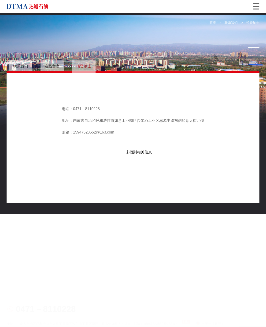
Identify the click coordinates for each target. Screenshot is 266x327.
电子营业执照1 (209, 285)
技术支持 (30, 301)
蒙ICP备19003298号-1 (133, 293)
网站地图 (14, 301)
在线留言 (52, 66)
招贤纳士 (252, 23)
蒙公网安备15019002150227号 (182, 293)
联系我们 (231, 23)
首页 (213, 23)
